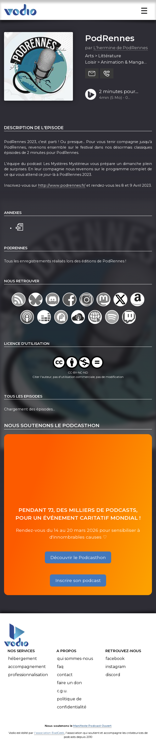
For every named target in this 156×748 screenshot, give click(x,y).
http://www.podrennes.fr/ (61, 185)
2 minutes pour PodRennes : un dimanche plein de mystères (121, 92)
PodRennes (109, 38)
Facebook (115, 658)
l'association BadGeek (49, 733)
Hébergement (22, 658)
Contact (65, 674)
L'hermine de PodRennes (120, 47)
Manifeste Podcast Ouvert (92, 726)
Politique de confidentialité (71, 703)
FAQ (60, 666)
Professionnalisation (28, 674)
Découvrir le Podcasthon (78, 557)
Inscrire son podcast (78, 580)
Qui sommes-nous (75, 658)
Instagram (116, 666)
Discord (113, 674)
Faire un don (69, 682)
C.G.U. (62, 690)
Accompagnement (27, 666)
